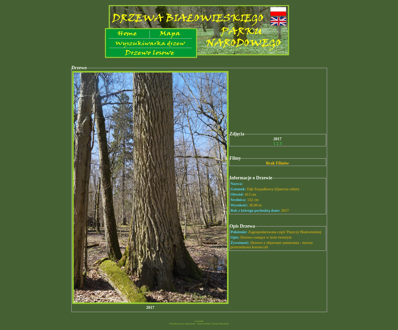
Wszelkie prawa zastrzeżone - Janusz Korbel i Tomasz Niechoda (199, 323)
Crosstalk (199, 321)
